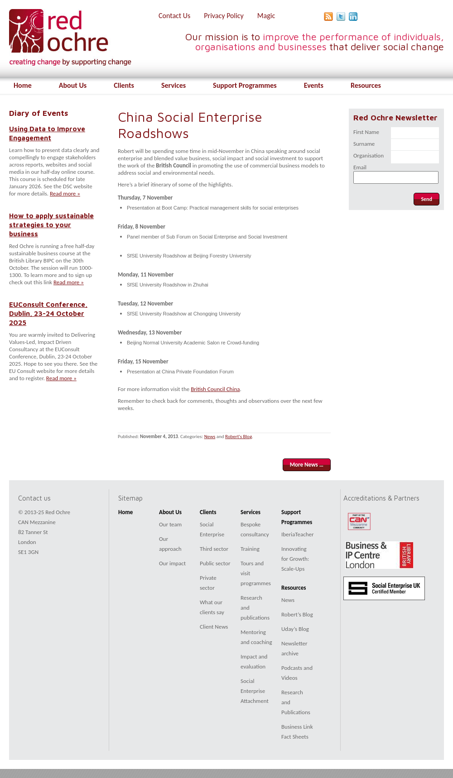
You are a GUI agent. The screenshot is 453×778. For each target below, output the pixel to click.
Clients (124, 85)
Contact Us (174, 15)
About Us (73, 85)
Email (359, 167)
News (210, 436)
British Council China (215, 389)
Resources (366, 85)
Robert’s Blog (297, 614)
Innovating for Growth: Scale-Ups (295, 558)
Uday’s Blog (295, 628)
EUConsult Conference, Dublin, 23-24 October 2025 (48, 313)
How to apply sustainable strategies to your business (51, 224)
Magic (266, 15)
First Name (366, 132)
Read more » (65, 193)
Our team (170, 524)
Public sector (215, 563)
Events (313, 85)
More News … (306, 464)
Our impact (172, 563)
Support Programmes (245, 85)
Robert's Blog (238, 436)
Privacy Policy (224, 15)
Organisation (368, 155)
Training (250, 548)
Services (173, 85)
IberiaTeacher (297, 534)
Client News (214, 626)
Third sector (214, 548)
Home (23, 85)
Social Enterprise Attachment (255, 691)
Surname (364, 143)
